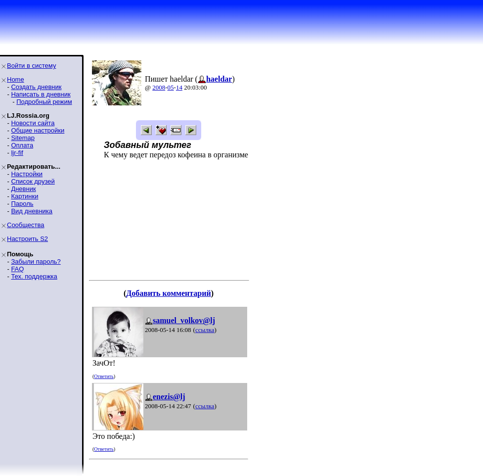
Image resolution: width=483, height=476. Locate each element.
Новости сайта (32, 123)
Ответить (103, 376)
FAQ (17, 269)
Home (15, 79)
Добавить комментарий (168, 293)
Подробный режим (44, 101)
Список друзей (32, 181)
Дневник (23, 188)
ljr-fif (17, 152)
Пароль (22, 203)
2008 (158, 87)
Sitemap (23, 138)
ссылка (205, 329)
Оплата (22, 145)
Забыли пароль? (35, 261)
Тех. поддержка (34, 276)
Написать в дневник (40, 94)
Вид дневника (31, 211)
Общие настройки (37, 130)
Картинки (24, 196)
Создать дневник (36, 87)
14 (179, 87)
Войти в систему (31, 65)
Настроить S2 (27, 238)
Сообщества (25, 225)
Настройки (27, 174)
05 (171, 87)
